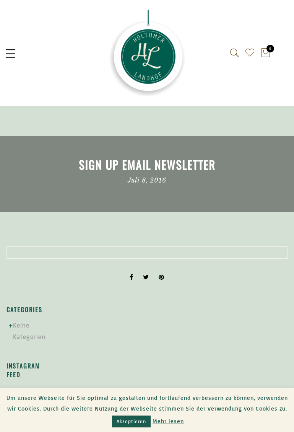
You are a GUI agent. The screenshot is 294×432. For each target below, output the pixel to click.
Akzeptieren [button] (131, 421)
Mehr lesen (168, 421)
